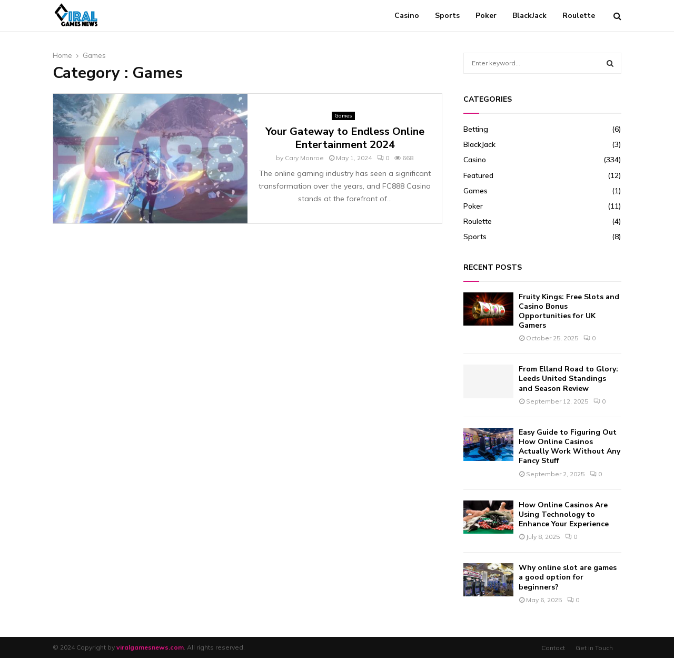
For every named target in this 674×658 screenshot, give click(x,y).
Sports (447, 16)
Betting (475, 129)
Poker (486, 16)
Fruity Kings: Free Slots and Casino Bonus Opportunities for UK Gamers (569, 311)
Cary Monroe (304, 158)
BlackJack (529, 16)
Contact (553, 648)
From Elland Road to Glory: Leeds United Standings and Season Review (568, 378)
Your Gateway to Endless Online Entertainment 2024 (344, 138)
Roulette (578, 16)
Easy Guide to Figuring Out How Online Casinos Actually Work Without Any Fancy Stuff (569, 446)
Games (343, 115)
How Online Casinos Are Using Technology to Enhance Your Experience (564, 514)
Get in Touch (594, 648)
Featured (478, 175)
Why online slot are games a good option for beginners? (568, 577)
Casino (406, 16)
